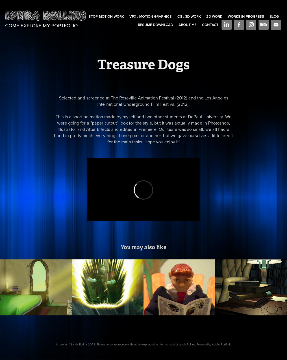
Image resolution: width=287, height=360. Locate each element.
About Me (187, 24)
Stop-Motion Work (106, 16)
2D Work (214, 16)
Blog (274, 16)
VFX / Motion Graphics (150, 16)
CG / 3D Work (189, 16)
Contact (210, 24)
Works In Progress (246, 16)
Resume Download (155, 24)
